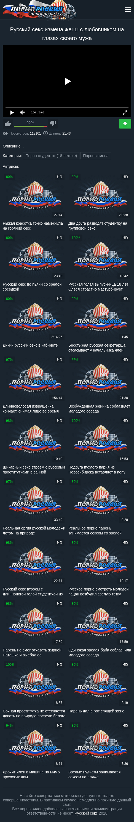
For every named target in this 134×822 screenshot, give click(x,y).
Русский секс (86, 813)
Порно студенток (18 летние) (51, 156)
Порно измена (95, 156)
